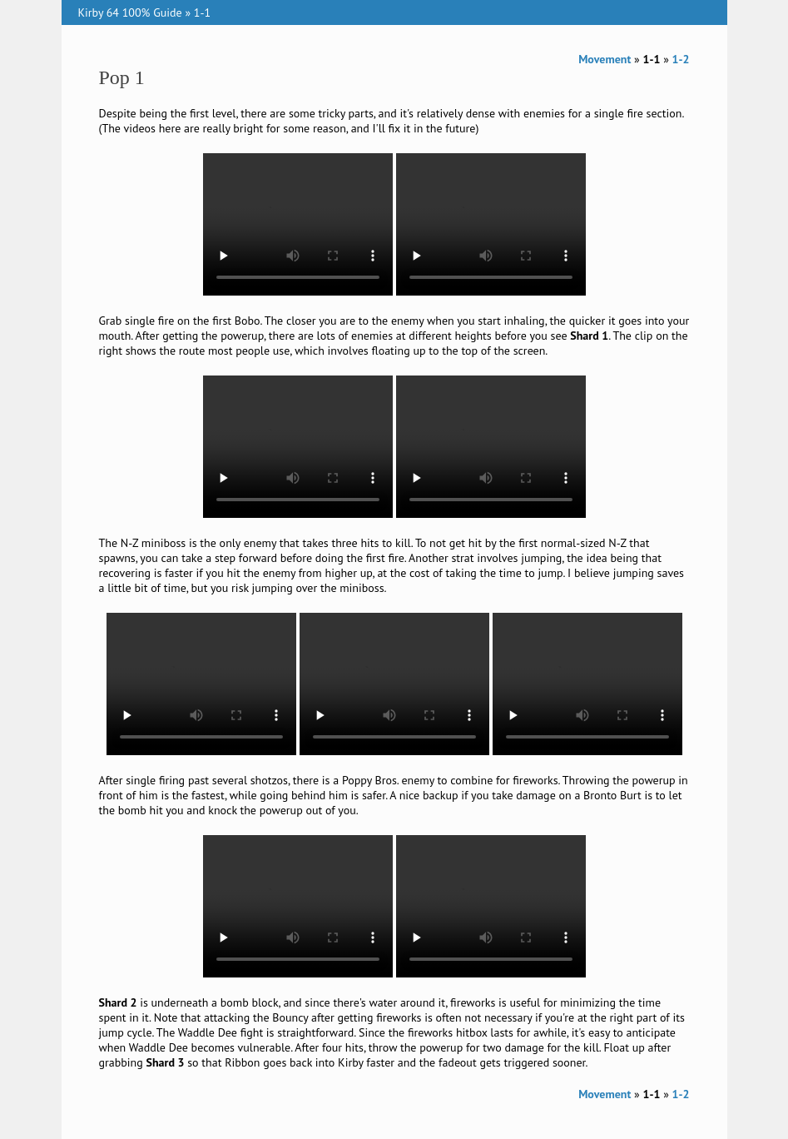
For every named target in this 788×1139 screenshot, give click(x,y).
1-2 (681, 59)
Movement (604, 59)
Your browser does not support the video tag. (298, 224)
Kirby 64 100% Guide (130, 12)
